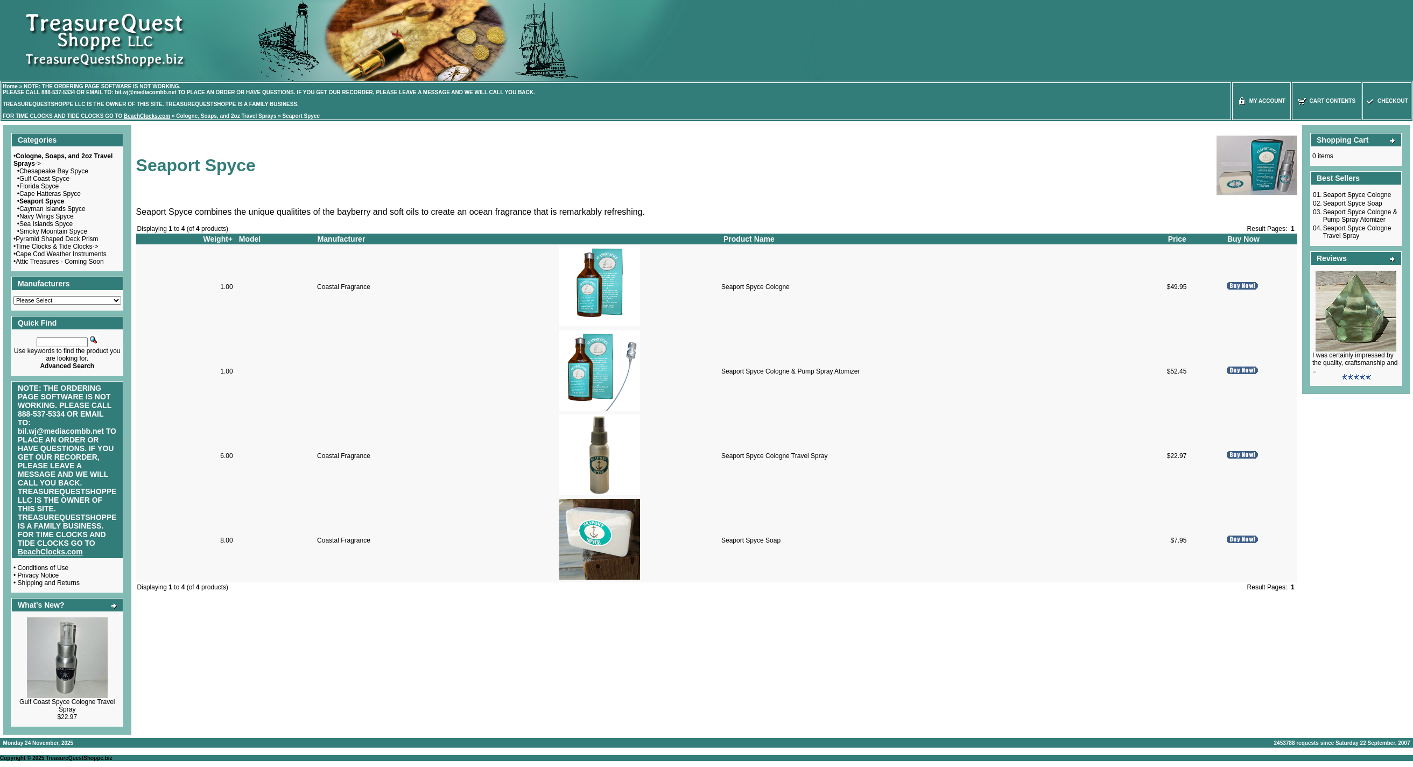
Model (250, 239)
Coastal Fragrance (343, 287)
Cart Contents (1326, 101)
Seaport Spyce (301, 116)
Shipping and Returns (49, 583)
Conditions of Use (43, 568)
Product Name (749, 239)
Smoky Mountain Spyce (53, 231)
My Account (1261, 101)
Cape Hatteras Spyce (50, 194)
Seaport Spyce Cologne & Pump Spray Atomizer (790, 371)
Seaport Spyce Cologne (755, 287)
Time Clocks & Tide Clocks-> (57, 246)
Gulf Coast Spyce (44, 178)
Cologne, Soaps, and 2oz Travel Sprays (226, 116)
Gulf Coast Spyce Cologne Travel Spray (67, 705)
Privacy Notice (38, 575)
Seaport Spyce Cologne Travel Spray (774, 456)
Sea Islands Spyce (46, 224)
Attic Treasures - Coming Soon (59, 261)
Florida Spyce (39, 186)
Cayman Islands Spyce (52, 209)
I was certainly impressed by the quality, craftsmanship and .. (1355, 362)
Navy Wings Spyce (46, 216)
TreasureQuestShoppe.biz (79, 758)
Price (1177, 239)
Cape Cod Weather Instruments (61, 254)
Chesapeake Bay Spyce (53, 171)
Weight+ (218, 239)
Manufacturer (341, 239)
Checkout (1387, 101)
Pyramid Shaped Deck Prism (57, 239)
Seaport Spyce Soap (751, 540)
